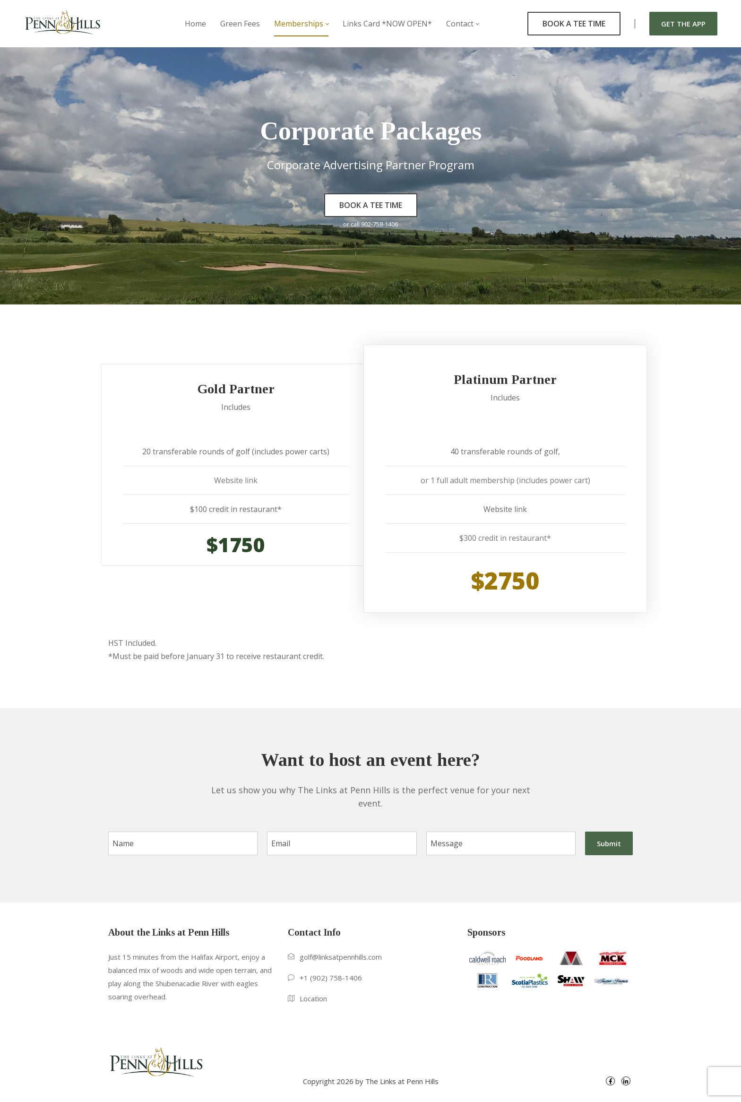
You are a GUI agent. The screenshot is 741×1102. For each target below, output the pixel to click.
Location (313, 998)
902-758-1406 (379, 224)
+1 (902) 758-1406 (331, 977)
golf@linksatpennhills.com (341, 957)
